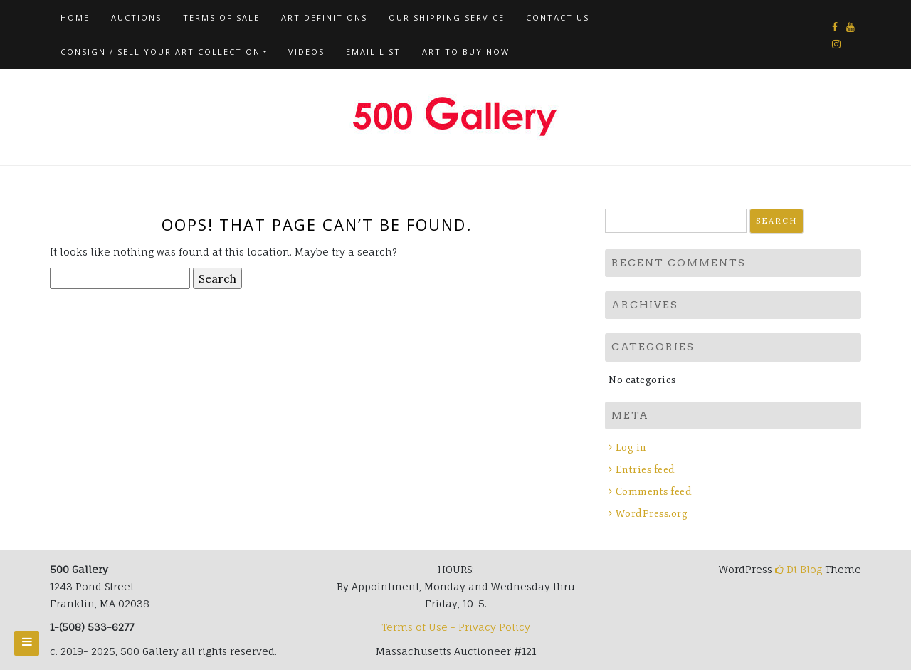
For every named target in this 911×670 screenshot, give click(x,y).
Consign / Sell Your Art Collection (160, 51)
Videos (306, 51)
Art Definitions (324, 17)
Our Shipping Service (447, 17)
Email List (373, 51)
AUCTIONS (136, 17)
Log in (631, 447)
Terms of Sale (221, 17)
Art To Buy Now (466, 51)
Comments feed (654, 492)
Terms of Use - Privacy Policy (455, 627)
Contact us (557, 17)
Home (75, 17)
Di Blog (798, 569)
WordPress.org (652, 514)
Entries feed (645, 470)
